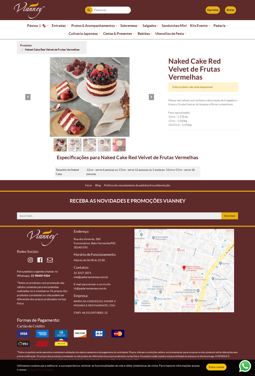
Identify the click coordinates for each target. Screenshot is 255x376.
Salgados (149, 25)
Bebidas (144, 33)
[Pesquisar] (89, 10)
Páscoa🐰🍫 (36, 25)
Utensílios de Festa (169, 33)
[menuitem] (88, 185)
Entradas (59, 25)
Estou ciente (216, 367)
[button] (28, 97)
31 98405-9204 (40, 275)
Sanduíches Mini (174, 25)
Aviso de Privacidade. (40, 369)
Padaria (220, 25)
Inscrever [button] (229, 215)
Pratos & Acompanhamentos (93, 25)
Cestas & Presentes (117, 33)
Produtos (26, 45)
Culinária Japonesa (83, 33)
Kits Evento (199, 25)
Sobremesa (128, 25)
